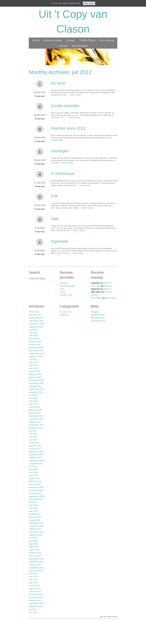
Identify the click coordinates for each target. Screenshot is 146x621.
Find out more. (75, 3)
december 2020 (36, 318)
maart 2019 (34, 371)
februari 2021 (35, 315)
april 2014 (33, 547)
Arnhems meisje (52, 40)
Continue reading (76, 95)
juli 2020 (33, 330)
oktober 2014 (35, 529)
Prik (54, 196)
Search (34, 272)
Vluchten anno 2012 (68, 128)
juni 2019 (33, 362)
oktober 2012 (35, 600)
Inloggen (95, 312)
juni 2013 (33, 576)
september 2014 (36, 532)
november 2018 (36, 383)
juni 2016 (33, 469)
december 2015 (36, 487)
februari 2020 (35, 341)
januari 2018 (35, 413)
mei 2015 (33, 508)
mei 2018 (33, 401)
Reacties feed (97, 318)
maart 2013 (34, 585)
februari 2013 (35, 588)
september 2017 (36, 425)
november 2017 (36, 419)
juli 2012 (33, 609)
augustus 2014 (36, 535)
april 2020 (33, 335)
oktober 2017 (35, 422)
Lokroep (63, 45)
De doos (58, 83)
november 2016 (36, 454)
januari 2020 (35, 344)
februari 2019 (35, 374)
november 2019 (36, 350)
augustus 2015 (36, 499)
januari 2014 (35, 556)
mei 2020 (33, 332)
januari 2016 (35, 484)
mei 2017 (33, 437)
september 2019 (36, 353)
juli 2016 (33, 466)
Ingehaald (59, 241)
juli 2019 (33, 359)
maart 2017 (34, 443)
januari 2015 (35, 520)
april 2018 (33, 404)
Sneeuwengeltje (67, 286)
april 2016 (33, 475)
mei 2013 (33, 579)
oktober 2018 (35, 386)
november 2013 (36, 562)
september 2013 (36, 568)
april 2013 (33, 582)
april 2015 (33, 511)
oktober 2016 (35, 457)
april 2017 (33, 440)
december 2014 (36, 523)
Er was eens (40, 96)
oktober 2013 (35, 565)
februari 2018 (35, 410)
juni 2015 (33, 505)
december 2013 (36, 559)
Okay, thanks (89, 3)
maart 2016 (34, 478)
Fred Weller (96, 298)
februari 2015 (35, 517)
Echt (62, 289)
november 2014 (36, 526)
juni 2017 (33, 434)
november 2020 (36, 321)
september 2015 (36, 496)
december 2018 (36, 380)
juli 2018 (33, 395)
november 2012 (36, 597)
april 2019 (33, 368)
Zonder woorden (65, 106)
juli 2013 (33, 573)
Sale (55, 219)
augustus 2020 (36, 327)
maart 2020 (34, 338)
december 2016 (36, 451)
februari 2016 (35, 481)
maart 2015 (34, 514)
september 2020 (36, 324)
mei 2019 (33, 365)
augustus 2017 (36, 428)
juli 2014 (33, 538)
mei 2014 (33, 544)
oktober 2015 (35, 493)
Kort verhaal (106, 40)
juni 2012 (33, 612)
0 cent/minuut (62, 173)
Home (36, 40)
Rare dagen (110, 298)
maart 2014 (34, 550)
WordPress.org (98, 321)
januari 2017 (35, 449)
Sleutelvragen (80, 45)
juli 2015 (33, 502)
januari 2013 (35, 591)
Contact (70, 40)
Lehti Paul (95, 286)
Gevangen (60, 151)
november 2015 (36, 490)
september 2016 (36, 460)
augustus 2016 (36, 463)
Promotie (64, 315)
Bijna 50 (107, 283)
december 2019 (36, 347)
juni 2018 (33, 398)
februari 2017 (35, 446)
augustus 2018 (36, 392)
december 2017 (36, 416)
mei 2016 (33, 472)
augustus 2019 (36, 356)
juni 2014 (33, 541)
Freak (62, 292)
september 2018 (36, 389)
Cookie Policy (87, 40)
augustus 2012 (36, 606)
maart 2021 (34, 312)
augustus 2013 (36, 570)
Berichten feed (98, 315)
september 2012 (36, 603)
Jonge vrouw (66, 295)
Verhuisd (64, 283)
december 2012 (36, 594)
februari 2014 (35, 553)
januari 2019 (35, 377)
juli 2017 (33, 431)
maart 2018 (34, 407)
